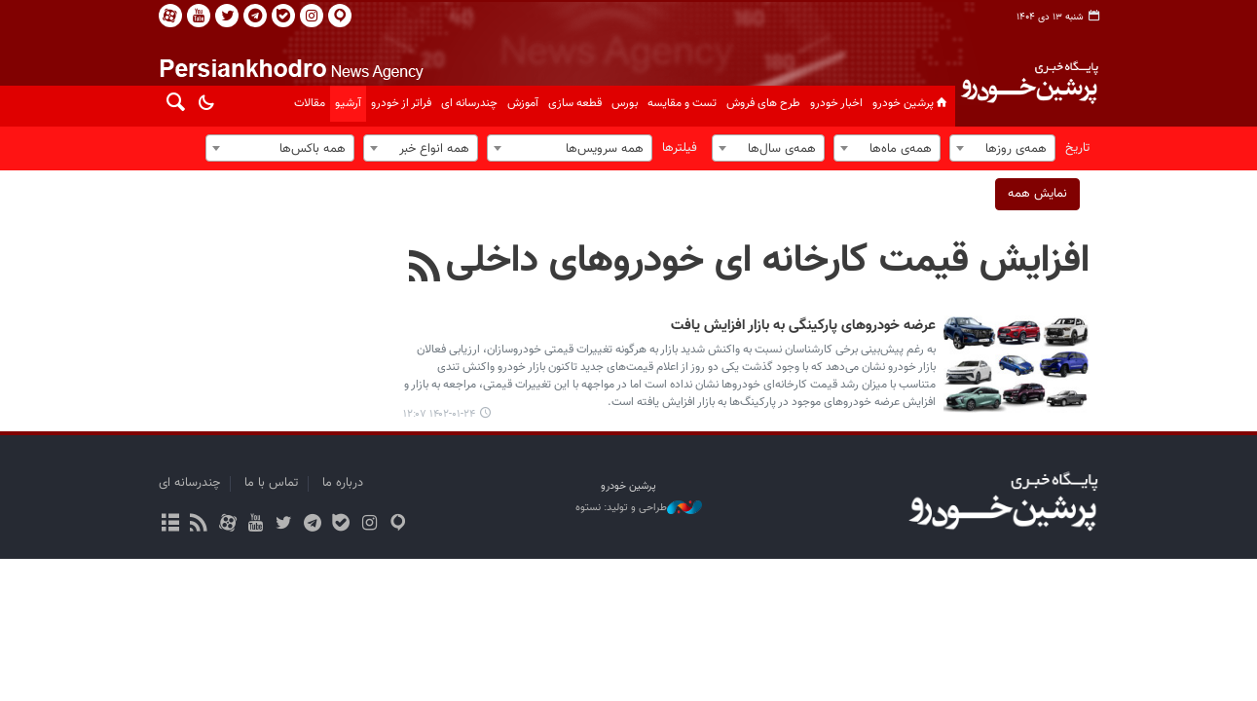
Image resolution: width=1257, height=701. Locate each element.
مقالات (309, 103)
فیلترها (679, 148)
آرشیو (348, 103)
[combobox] (1002, 148)
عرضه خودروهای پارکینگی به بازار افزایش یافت (803, 326)
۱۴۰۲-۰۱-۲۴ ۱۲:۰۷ (439, 414)
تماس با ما (271, 483)
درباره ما (342, 483)
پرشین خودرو (911, 103)
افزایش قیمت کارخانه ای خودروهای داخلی (768, 261)
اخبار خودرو (836, 103)
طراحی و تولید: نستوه (638, 508)
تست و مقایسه (682, 103)
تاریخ (1077, 148)
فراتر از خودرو (401, 103)
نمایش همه (1037, 193)
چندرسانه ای (469, 103)
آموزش (522, 103)
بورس (624, 103)
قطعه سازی (575, 103)
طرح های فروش (763, 103)
